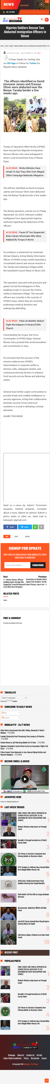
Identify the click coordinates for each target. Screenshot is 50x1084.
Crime (16, 536)
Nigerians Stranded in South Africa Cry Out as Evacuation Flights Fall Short (24, 748)
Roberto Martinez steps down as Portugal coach (32, 828)
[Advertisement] (26, 72)
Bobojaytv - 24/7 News (30, 1064)
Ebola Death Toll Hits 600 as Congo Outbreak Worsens (33, 896)
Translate (12, 701)
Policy (26, 1058)
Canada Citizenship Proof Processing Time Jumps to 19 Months (22, 736)
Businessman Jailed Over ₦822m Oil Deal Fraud (32, 909)
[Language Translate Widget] (14, 698)
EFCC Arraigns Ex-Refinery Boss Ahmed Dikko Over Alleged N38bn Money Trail (33, 869)
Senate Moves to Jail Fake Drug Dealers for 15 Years (18, 743)
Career (44, 1058)
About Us (20, 1055)
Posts (4, 713)
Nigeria (27, 536)
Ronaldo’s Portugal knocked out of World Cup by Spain (32, 842)
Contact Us (30, 1055)
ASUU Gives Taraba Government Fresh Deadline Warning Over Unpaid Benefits (31, 882)
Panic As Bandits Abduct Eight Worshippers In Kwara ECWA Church (25, 324)
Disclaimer (35, 1058)
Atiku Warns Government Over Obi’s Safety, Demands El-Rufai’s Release (22, 732)
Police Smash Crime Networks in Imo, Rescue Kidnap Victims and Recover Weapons (23, 754)
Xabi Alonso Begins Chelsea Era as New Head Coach (33, 936)
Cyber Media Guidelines (12, 1058)
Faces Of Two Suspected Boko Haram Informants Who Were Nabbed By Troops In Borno (25, 236)
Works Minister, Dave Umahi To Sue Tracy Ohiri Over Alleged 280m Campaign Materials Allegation (25, 172)
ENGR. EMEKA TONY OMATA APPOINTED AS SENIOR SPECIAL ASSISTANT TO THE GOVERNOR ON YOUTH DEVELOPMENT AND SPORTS (32, 817)
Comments (5, 718)
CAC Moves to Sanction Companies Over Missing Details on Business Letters (32, 855)
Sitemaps (11, 1055)
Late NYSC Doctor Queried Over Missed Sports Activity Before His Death (33, 923)
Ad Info (39, 1055)
